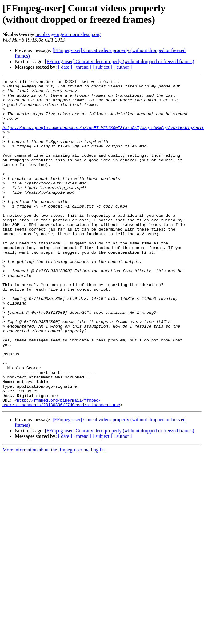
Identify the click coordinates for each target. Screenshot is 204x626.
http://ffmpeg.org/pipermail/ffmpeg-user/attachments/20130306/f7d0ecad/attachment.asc (61, 467)
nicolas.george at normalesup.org (68, 34)
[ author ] (123, 67)
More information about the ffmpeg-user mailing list (54, 515)
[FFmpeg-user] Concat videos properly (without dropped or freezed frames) (119, 61)
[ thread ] (82, 67)
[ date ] (65, 67)
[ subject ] (102, 67)
